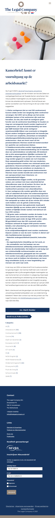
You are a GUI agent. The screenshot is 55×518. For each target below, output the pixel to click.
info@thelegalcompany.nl (30, 298)
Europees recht (11, 343)
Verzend (11, 492)
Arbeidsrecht (10, 330)
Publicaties (10, 436)
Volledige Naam (12, 465)
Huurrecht (9, 346)
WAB (7, 376)
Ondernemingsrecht (13, 363)
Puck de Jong (11, 370)
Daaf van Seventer (12, 340)
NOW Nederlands (12, 360)
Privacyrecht (10, 366)
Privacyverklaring (41, 506)
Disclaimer (10, 506)
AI (6, 326)
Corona (8, 336)
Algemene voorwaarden (24, 506)
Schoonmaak (10, 373)
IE (6, 353)
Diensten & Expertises (14, 427)
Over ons (10, 434)
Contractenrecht (12, 333)
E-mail (9, 473)
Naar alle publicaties (17, 317)
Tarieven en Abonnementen (16, 430)
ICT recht (9, 350)
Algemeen (12, 483)
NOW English (11, 356)
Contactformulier (27, 509)
